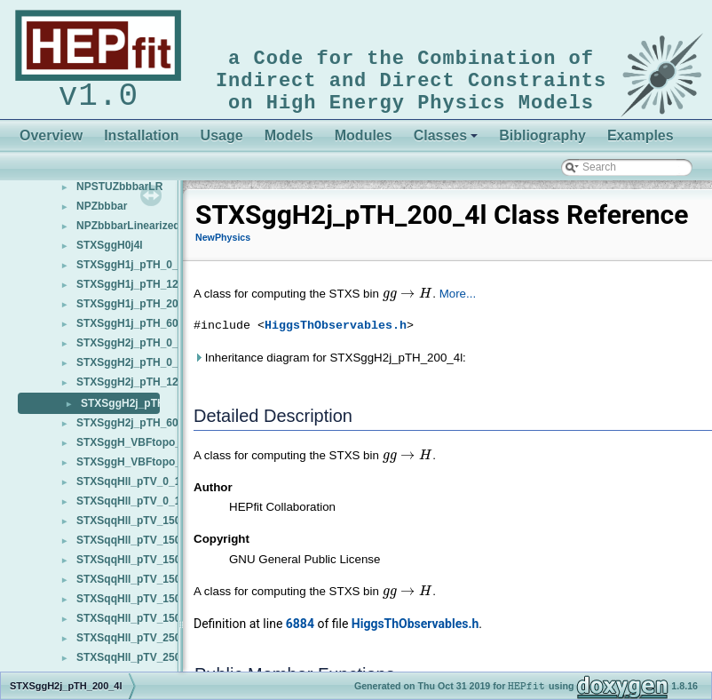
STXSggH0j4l (109, 252)
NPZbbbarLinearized (128, 233)
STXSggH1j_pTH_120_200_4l (149, 291)
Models (289, 142)
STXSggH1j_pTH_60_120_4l (146, 330)
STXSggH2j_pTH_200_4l (142, 410)
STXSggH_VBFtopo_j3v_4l (143, 469)
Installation (141, 142)
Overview (51, 142)
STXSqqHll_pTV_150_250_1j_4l (154, 567)
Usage (222, 142)
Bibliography (542, 142)
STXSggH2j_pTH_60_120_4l (146, 430)
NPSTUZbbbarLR (119, 193)
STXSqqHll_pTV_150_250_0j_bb (157, 547)
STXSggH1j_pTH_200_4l (137, 311)
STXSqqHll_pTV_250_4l (135, 645)
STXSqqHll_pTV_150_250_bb (149, 625)
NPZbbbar (101, 213)
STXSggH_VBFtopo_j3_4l (140, 449)
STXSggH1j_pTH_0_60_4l (140, 272)
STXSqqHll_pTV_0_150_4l (141, 488)
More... (457, 300)
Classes (446, 142)
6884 (300, 631)
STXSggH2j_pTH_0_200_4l (143, 350)
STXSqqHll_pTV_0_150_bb (143, 508)
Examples (640, 142)
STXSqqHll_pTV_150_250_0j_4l (154, 527)
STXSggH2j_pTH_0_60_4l (140, 369)
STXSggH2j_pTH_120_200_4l (149, 389)
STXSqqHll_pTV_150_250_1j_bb (157, 586)
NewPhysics (222, 244)
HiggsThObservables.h (336, 333)
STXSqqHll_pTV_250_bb (138, 664)
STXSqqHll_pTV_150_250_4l (147, 606)
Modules (363, 142)
